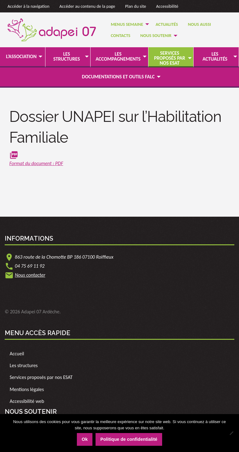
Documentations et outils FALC (118, 77)
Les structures (66, 56)
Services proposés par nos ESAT (169, 58)
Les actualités (215, 56)
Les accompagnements (118, 56)
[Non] (231, 433)
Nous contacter (30, 275)
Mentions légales (27, 389)
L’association (21, 56)
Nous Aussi (199, 24)
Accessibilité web (27, 401)
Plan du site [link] (135, 6)
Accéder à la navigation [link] (28, 6)
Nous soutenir (155, 35)
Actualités (167, 24)
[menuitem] (128, 24)
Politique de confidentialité (128, 439)
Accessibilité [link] (167, 6)
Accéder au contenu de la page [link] (87, 6)
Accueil (17, 354)
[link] (119, 160)
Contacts (120, 35)
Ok (84, 439)
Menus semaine (127, 24)
